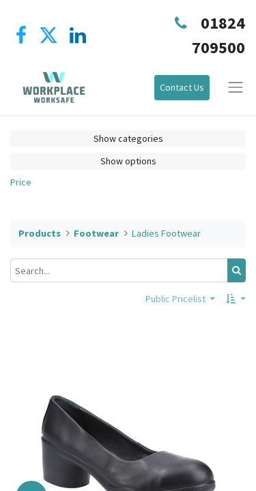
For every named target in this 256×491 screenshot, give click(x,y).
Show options (128, 161)
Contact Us (182, 87)
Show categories (128, 138)
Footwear (96, 233)
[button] (236, 299)
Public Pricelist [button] (176, 299)
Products (39, 233)
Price (20, 182)
